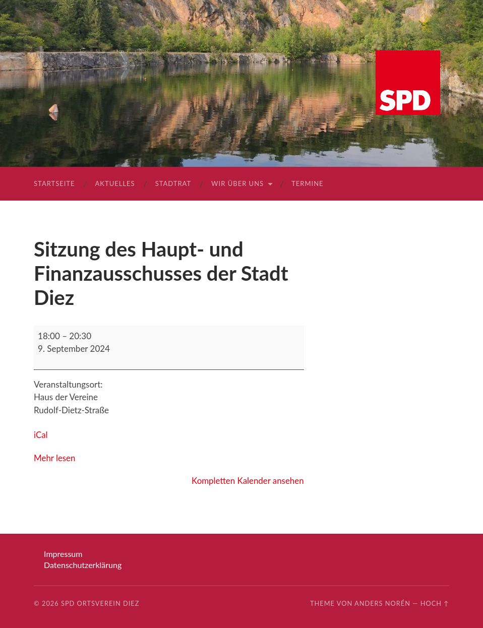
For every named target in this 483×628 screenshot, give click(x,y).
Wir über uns (237, 183)
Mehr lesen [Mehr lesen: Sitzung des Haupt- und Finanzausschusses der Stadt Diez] (55, 458)
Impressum (63, 553)
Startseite (54, 183)
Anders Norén (382, 603)
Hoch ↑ (434, 603)
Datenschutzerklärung (83, 565)
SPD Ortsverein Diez (100, 603)
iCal (41, 434)
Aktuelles (115, 183)
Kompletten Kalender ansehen (247, 480)
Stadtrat (173, 183)
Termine (307, 183)
